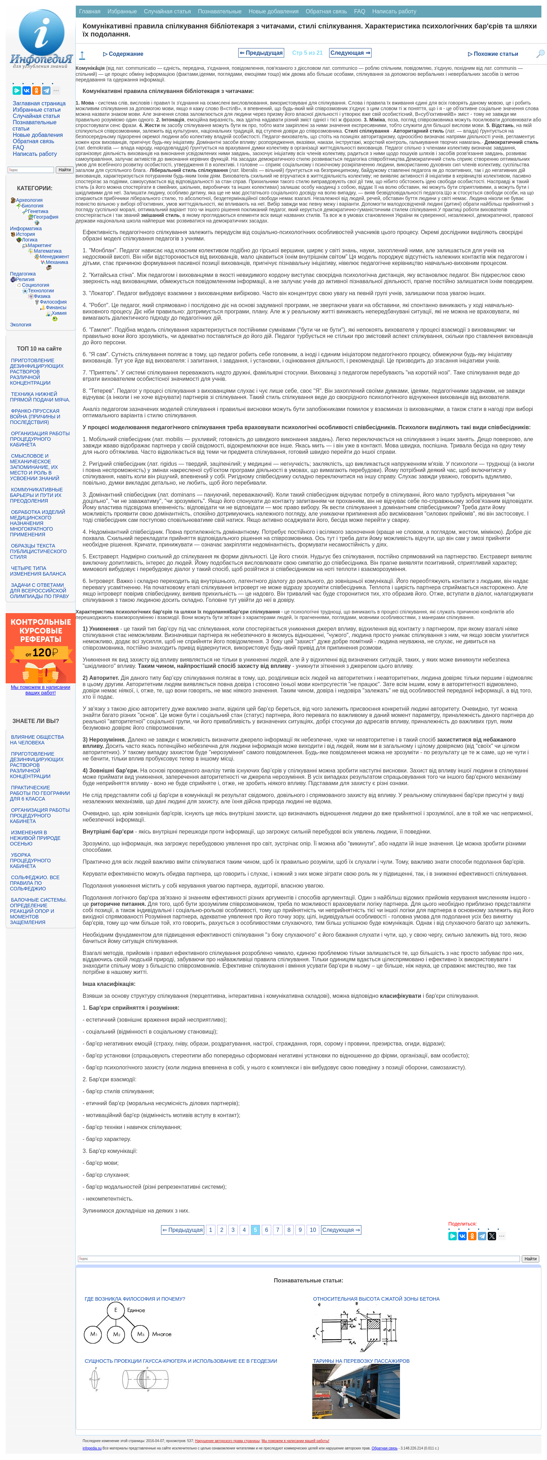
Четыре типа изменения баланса (38, 571)
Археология (29, 200)
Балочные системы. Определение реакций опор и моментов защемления (38, 911)
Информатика (26, 228)
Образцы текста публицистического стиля (38, 551)
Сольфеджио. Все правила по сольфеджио (35, 883)
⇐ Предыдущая (261, 53)
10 (313, 1230)
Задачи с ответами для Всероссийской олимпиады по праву (39, 590)
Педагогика (23, 274)
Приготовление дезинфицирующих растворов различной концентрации (37, 372)
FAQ (18, 148)
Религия (25, 279)
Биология (33, 205)
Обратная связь (33, 141)
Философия (53, 302)
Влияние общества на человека (37, 739)
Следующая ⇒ (350, 53)
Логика (30, 240)
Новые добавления (38, 135)
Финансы (56, 307)
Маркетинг (40, 245)
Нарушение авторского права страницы (227, 1441)
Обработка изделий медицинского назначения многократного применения (37, 523)
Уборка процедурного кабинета (30, 860)
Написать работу (35, 154)
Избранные (122, 11)
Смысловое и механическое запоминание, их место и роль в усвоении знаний (34, 467)
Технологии (41, 290)
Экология (20, 324)
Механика (57, 262)
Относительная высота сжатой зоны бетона (376, 1299)
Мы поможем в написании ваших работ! (40, 690)
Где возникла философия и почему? (135, 1299)
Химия (59, 313)
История (25, 234)
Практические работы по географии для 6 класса (40, 793)
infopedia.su (92, 1448)
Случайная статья (36, 116)
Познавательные (220, 11)
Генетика (38, 211)
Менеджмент (54, 256)
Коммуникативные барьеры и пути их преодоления (36, 495)
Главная (90, 11)
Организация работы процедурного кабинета (40, 439)
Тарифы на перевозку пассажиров (361, 1361)
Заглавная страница (39, 103)
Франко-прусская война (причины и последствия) (35, 416)
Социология (35, 285)
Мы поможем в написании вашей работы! (295, 1441)
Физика (42, 296)
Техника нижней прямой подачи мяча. (40, 397)
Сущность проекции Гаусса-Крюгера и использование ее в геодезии (181, 1361)
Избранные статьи (37, 110)
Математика (48, 251)
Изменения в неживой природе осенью (35, 838)
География (46, 217)
